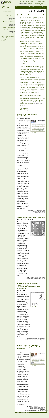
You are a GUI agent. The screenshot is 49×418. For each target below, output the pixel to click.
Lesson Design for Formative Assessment (31, 217)
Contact (43, 6)
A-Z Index (30, 6)
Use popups (19, 6)
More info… (3, 40)
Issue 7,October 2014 (6, 7)
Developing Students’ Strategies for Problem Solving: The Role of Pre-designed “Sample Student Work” (29, 286)
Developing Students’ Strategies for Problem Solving (9, 22)
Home (26, 6)
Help (41, 7)
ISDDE (44, 7)
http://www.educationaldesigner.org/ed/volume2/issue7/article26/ (36, 410)
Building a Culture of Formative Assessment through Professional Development (9, 28)
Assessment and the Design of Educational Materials (8, 10)
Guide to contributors (37, 6)
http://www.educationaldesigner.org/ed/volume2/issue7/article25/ (36, 341)
